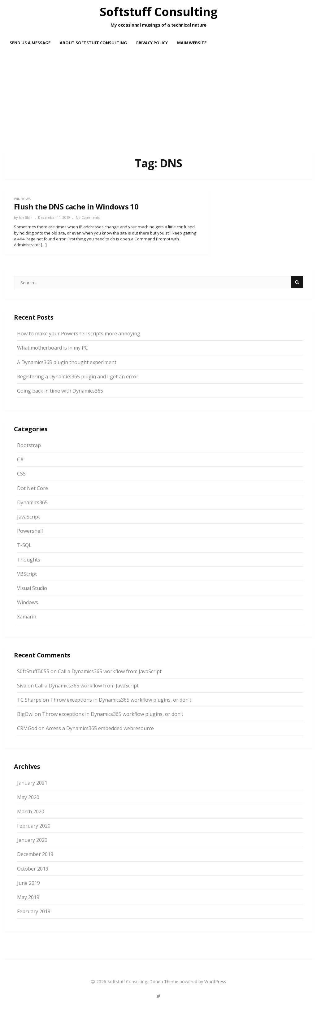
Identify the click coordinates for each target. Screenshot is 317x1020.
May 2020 (28, 797)
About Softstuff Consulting (93, 42)
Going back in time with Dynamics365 (60, 390)
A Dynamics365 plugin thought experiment (66, 362)
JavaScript (28, 516)
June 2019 (28, 883)
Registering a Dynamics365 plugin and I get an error (77, 376)
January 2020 (32, 840)
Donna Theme (164, 981)
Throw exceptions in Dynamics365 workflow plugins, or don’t (120, 699)
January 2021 (32, 782)
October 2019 (32, 868)
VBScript (27, 573)
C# (20, 459)
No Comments (88, 217)
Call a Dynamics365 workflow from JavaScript (110, 671)
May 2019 (28, 897)
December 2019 (35, 854)
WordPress (215, 981)
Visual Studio (32, 588)
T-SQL (24, 545)
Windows (22, 198)
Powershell (30, 530)
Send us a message (30, 42)
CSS (21, 473)
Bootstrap (29, 445)
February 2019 (33, 911)
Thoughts (28, 559)
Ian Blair (25, 217)
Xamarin (26, 616)
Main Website (191, 42)
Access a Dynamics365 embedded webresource (100, 728)
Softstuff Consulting (159, 11)
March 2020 (30, 811)
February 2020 (33, 825)
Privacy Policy (152, 42)
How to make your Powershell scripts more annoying (78, 333)
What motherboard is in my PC (52, 347)
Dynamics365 (32, 502)
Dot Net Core (32, 488)
